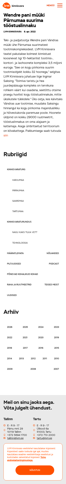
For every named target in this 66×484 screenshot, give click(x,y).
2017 (25, 348)
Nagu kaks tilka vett (24, 232)
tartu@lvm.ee (44, 438)
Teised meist (52, 284)
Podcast (54, 263)
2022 (9, 337)
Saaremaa (18, 201)
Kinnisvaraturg (16, 169)
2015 (56, 348)
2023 (56, 327)
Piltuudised (14, 263)
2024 (40, 327)
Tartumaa (17, 211)
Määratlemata (15, 253)
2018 (9, 348)
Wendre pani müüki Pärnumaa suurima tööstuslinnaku (24, 20)
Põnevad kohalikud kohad (22, 274)
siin (6, 135)
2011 (45, 358)
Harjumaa (18, 180)
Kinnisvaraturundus (19, 221)
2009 (9, 369)
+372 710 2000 (46, 435)
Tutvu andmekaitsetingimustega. (26, 459)
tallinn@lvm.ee (15, 438)
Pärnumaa (18, 190)
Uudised (12, 295)
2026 (9, 327)
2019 (56, 337)
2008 (33, 369)
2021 (25, 337)
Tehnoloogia (20, 242)
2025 (25, 327)
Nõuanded (53, 253)
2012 (33, 358)
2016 (40, 348)
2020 (40, 337)
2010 (56, 358)
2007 (56, 369)
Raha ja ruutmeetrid (19, 284)
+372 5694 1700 (17, 435)
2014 (9, 358)
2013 (21, 358)
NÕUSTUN (35, 470)
